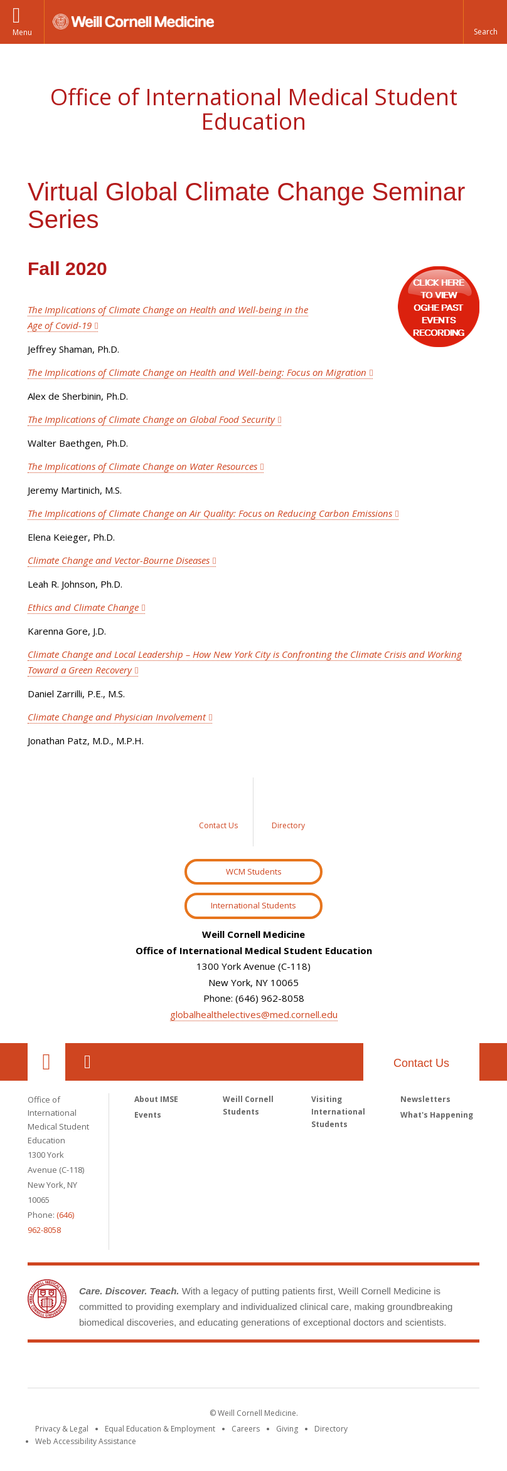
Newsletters (425, 1099)
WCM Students (254, 871)
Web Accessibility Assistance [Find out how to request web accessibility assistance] (85, 1441)
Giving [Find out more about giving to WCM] (287, 1428)
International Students (253, 905)
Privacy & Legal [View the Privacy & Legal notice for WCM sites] (61, 1428)
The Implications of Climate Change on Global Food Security (151, 419)
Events (147, 1115)
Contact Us (421, 1063)
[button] (485, 22)
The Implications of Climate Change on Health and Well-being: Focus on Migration (197, 372)
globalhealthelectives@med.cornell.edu (254, 1014)
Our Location (46, 1062)
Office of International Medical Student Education (253, 109)
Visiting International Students (338, 1112)
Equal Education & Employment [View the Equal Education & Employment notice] (160, 1428)
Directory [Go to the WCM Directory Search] (331, 1428)
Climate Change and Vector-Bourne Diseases (119, 560)
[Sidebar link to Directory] (288, 811)
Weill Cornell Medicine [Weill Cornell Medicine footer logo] (253, 1367)
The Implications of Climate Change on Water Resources (142, 466)
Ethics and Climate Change (83, 607)
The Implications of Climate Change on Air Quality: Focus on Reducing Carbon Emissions (210, 513)
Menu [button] (22, 32)
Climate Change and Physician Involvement (117, 716)
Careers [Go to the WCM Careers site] (246, 1428)
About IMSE (156, 1099)
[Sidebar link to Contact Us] (219, 811)
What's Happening (436, 1115)
